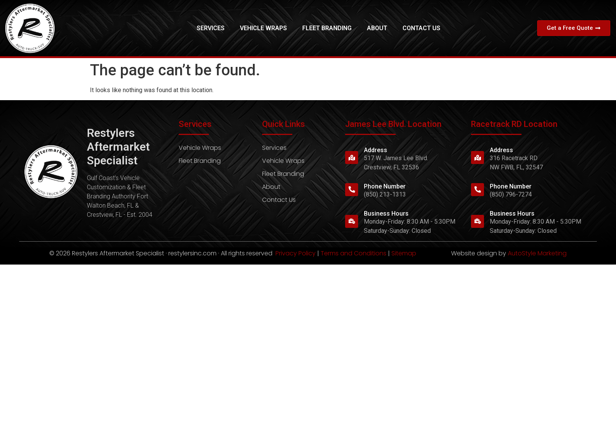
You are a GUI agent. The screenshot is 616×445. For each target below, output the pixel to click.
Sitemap (403, 253)
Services (211, 28)
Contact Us (421, 28)
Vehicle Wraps (263, 28)
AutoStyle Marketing (537, 253)
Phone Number (385, 186)
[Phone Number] (351, 189)
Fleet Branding (327, 28)
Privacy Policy (295, 253)
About (377, 28)
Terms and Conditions (353, 253)
